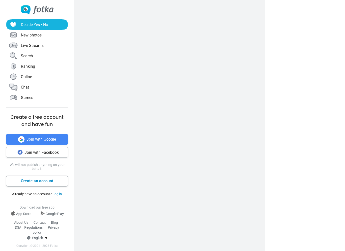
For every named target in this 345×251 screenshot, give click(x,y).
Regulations (33, 227)
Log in (57, 194)
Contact (39, 222)
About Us (21, 222)
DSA (18, 227)
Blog (54, 222)
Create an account (37, 181)
